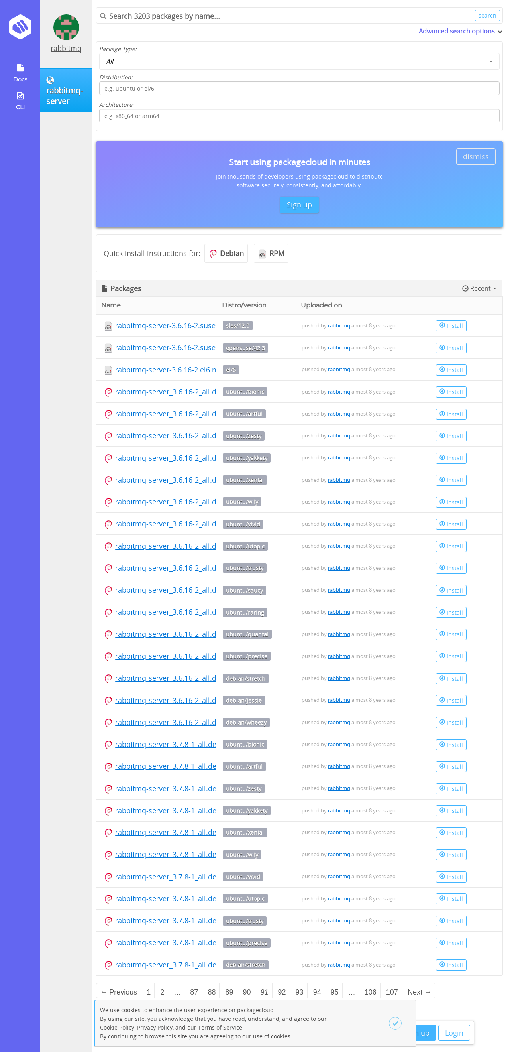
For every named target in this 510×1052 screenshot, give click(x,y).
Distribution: (116, 77)
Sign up (417, 1033)
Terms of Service (220, 1027)
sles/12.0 (237, 325)
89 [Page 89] (229, 992)
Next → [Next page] (420, 992)
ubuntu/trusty (244, 568)
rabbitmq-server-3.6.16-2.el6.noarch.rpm (183, 369)
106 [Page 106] (371, 992)
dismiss (476, 156)
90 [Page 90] (247, 992)
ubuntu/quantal (247, 634)
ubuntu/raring (245, 612)
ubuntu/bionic (245, 392)
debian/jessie (244, 700)
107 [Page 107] (392, 992)
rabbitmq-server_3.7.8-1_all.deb (168, 744)
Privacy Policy (155, 1027)
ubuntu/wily (242, 502)
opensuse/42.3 (245, 348)
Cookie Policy (117, 1027)
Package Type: (118, 49)
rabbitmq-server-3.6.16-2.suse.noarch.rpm (186, 325)
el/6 (231, 370)
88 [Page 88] (212, 992)
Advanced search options (457, 31)
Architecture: (116, 104)
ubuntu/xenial (245, 480)
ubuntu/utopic (245, 546)
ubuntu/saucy (244, 590)
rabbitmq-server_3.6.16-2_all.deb (170, 391)
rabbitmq (66, 48)
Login (454, 1033)
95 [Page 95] (335, 992)
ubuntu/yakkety (246, 458)
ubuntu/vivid (243, 524)
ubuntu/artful (244, 414)
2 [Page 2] (162, 992)
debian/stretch (245, 678)
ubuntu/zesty (243, 436)
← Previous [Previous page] (118, 992)
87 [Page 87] (194, 992)
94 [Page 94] (317, 992)
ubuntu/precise (246, 656)
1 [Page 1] (149, 992)
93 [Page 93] (300, 992)
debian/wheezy (246, 722)
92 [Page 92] (282, 992)
